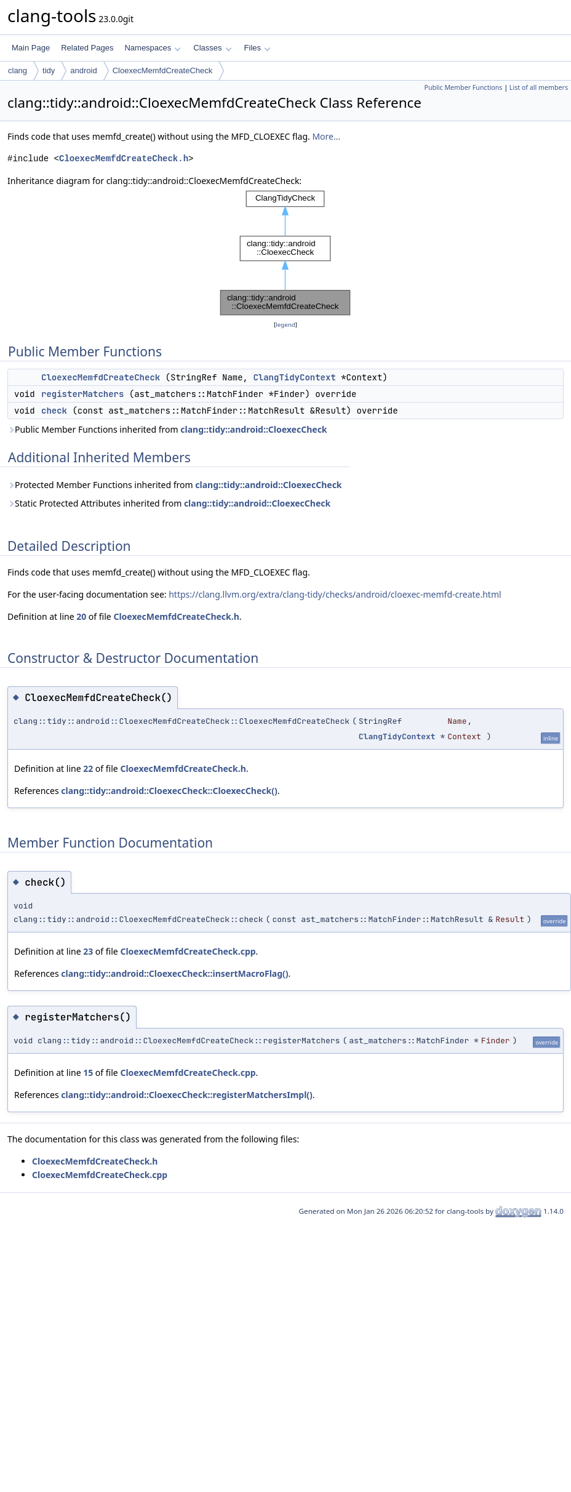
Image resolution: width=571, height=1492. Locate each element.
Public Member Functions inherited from (167, 429)
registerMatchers (82, 393)
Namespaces (152, 47)
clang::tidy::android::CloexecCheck (253, 429)
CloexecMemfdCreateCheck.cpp (187, 951)
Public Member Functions (463, 87)
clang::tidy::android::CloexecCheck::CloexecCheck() (169, 790)
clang (17, 70)
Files (257, 47)
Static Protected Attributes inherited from (168, 503)
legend (285, 325)
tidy (48, 70)
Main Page (31, 47)
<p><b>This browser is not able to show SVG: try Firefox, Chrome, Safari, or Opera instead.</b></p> (285, 253)
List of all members (538, 87)
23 (88, 951)
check (54, 410)
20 (81, 616)
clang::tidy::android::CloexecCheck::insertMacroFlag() (174, 973)
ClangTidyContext (294, 377)
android (83, 70)
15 (88, 1072)
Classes (212, 47)
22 (88, 768)
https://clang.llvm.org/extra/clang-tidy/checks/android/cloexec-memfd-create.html (335, 594)
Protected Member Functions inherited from (174, 485)
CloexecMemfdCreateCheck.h (123, 158)
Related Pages (87, 47)
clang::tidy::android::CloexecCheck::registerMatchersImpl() (186, 1095)
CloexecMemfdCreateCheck (163, 70)
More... (326, 136)
